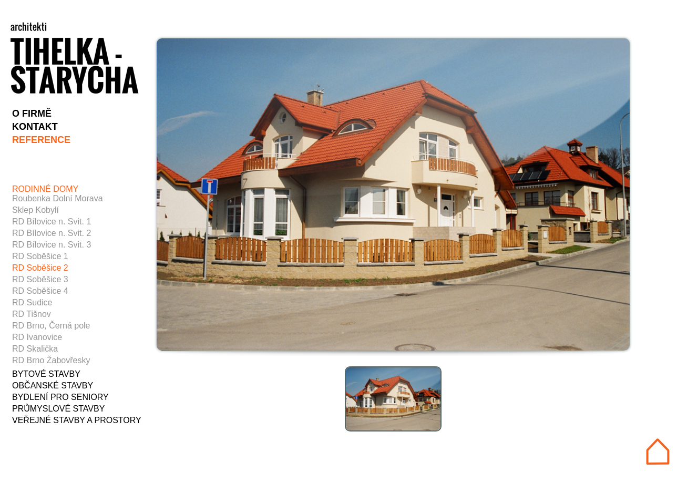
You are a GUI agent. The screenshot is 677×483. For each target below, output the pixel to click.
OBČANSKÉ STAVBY (52, 385)
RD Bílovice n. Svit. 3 (51, 244)
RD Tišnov (31, 314)
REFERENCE (41, 140)
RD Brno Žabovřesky (51, 360)
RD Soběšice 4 (40, 290)
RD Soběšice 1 (40, 256)
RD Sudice (32, 302)
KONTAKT (35, 126)
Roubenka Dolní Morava (57, 198)
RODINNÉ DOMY (45, 188)
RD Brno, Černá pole (51, 325)
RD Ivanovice (37, 337)
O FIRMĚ (32, 113)
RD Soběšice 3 (40, 279)
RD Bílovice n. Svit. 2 (51, 233)
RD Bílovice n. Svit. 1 (51, 221)
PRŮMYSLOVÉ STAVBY (58, 408)
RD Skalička (35, 348)
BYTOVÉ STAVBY (46, 373)
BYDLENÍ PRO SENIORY (60, 397)
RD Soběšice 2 (40, 267)
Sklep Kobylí (35, 209)
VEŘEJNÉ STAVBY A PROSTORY (76, 420)
